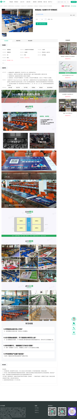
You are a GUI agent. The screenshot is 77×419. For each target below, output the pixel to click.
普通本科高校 (11, 6)
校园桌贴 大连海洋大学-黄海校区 (45, 6)
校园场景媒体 (30, 6)
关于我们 (37, 408)
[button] (46, 19)
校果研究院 (40, 1)
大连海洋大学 (23, 6)
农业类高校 (17, 6)
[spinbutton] (43, 19)
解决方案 (29, 1)
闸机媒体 (11, 1)
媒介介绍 (23, 1)
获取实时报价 (41, 23)
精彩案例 (34, 1)
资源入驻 (45, 1)
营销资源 (16, 1)
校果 (1, 6)
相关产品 (50, 1)
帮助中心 (37, 412)
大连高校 (5, 6)
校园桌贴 (36, 6)
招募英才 (37, 410)
